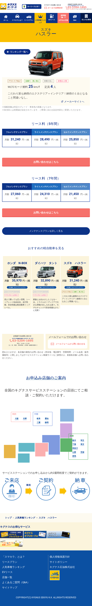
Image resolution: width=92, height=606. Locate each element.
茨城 (82, 452)
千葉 (74, 444)
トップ (8, 517)
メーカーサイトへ (74, 101)
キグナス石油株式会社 (62, 567)
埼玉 (82, 440)
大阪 (17, 418)
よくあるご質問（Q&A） (16, 582)
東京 (82, 444)
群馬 (74, 456)
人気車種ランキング (40, 18)
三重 (38, 422)
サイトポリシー (58, 562)
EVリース (52, 17)
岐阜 (38, 418)
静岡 (47, 422)
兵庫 (25, 418)
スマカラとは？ (17, 17)
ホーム (5, 17)
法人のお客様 (86, 17)
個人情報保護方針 (60, 556)
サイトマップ (9, 587)
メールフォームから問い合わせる (70, 344)
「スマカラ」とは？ (13, 556)
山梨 (74, 452)
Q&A (75, 17)
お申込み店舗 (63, 17)
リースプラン (28, 17)
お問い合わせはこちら (46, 161)
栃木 (74, 440)
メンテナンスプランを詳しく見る (46, 231)
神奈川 (75, 448)
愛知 (47, 418)
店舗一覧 (7, 577)
